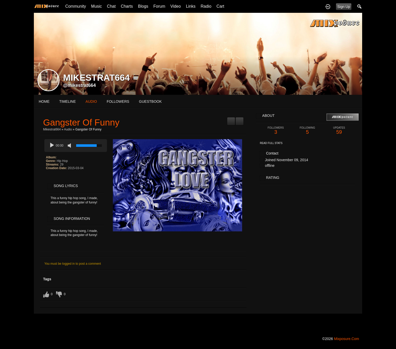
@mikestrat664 (79, 85)
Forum (159, 6)
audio (91, 101)
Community (75, 6)
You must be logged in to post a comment (72, 263)
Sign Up (343, 7)
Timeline (67, 101)
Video (175, 6)
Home (44, 101)
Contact (272, 153)
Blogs (143, 6)
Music (96, 6)
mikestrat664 (52, 129)
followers (118, 101)
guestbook (150, 101)
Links (190, 6)
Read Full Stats (271, 143)
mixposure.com (346, 339)
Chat (111, 6)
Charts (127, 6)
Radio (206, 6)
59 (339, 130)
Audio (68, 129)
